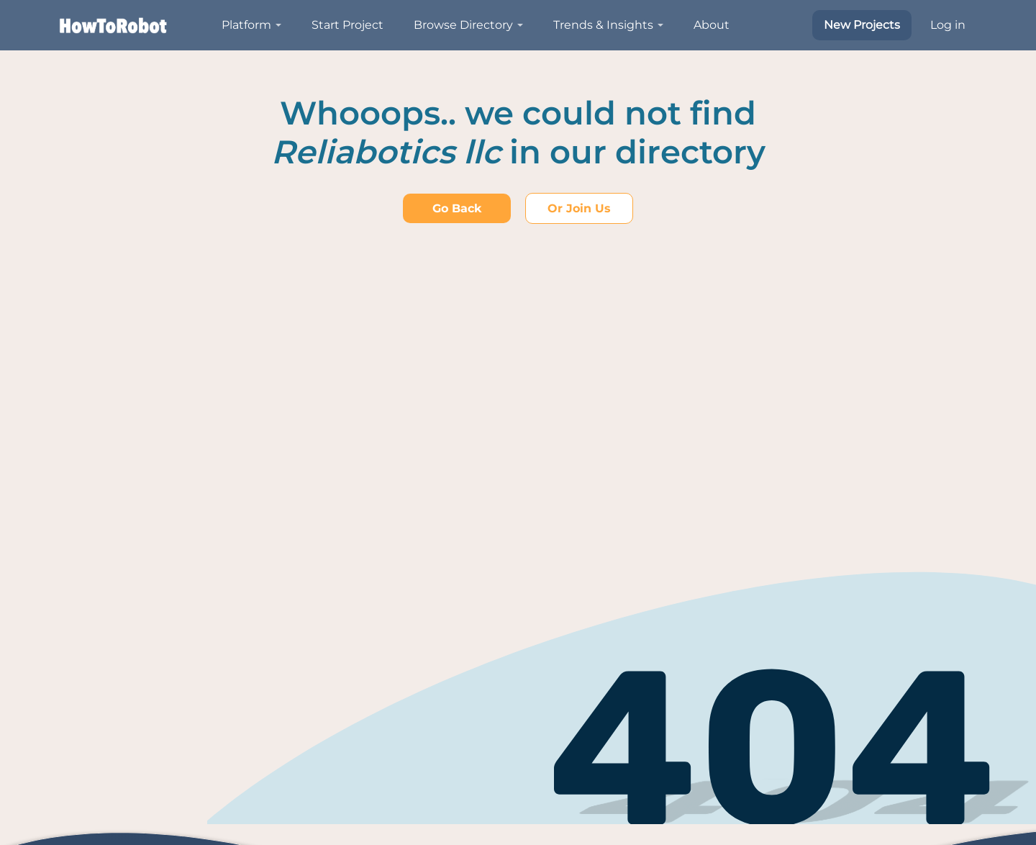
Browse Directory (463, 25)
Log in (947, 25)
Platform (246, 25)
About (712, 25)
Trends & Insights (603, 25)
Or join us (579, 208)
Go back (456, 208)
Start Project (347, 25)
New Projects (862, 25)
